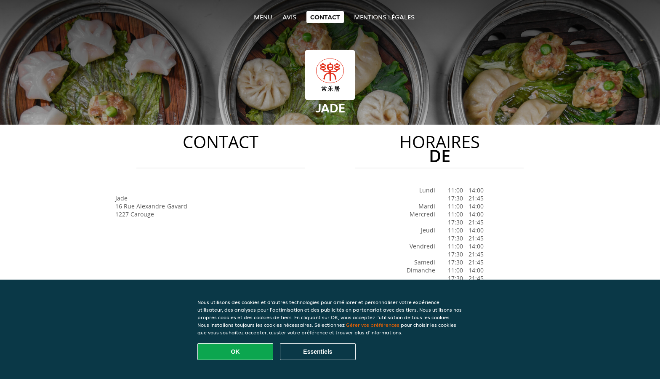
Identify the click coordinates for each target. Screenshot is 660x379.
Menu (263, 17)
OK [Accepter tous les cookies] (235, 351)
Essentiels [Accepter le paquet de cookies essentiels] (317, 351)
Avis (289, 17)
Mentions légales (384, 17)
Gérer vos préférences (372, 325)
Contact (325, 17)
